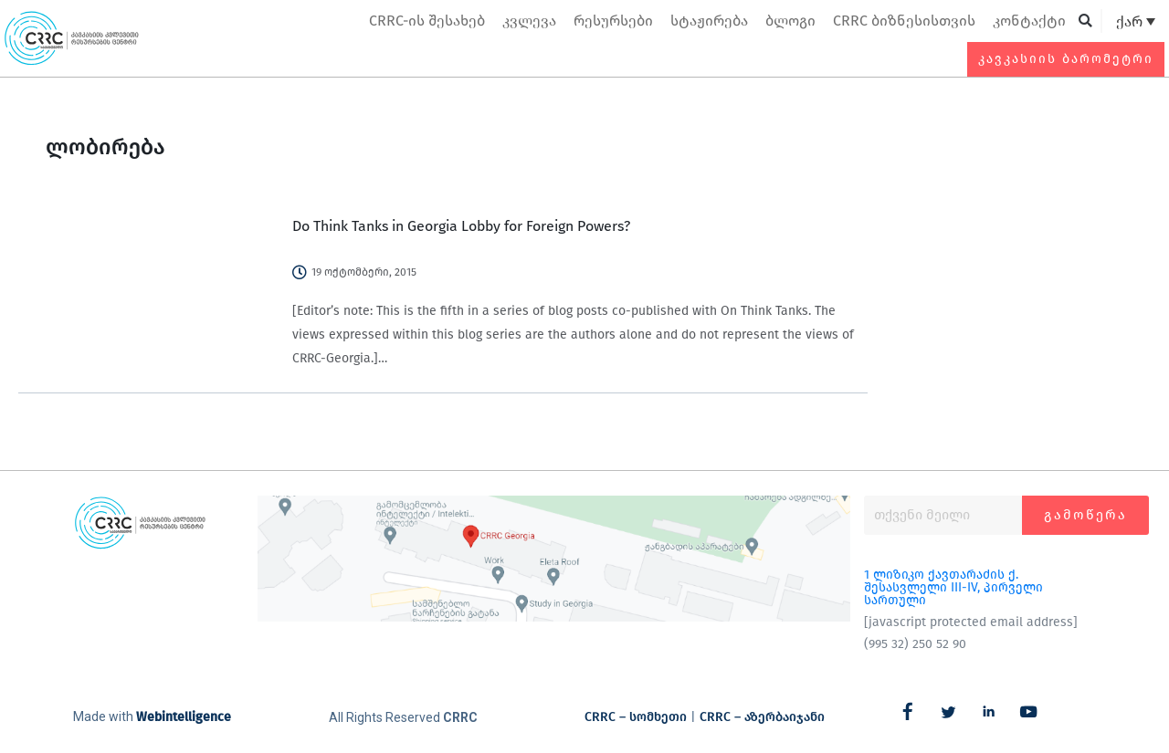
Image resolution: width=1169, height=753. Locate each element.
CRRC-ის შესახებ (427, 20)
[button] (1085, 21)
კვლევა (529, 20)
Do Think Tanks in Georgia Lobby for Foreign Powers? (461, 226)
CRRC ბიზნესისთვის (904, 20)
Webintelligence (183, 717)
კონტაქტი (1029, 20)
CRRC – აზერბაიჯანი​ (762, 717)
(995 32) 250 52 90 (915, 644)
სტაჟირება (709, 20)
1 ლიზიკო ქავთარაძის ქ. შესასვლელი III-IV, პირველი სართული (953, 587)
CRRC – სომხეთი (635, 717)
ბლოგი (790, 20)
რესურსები (613, 20)
